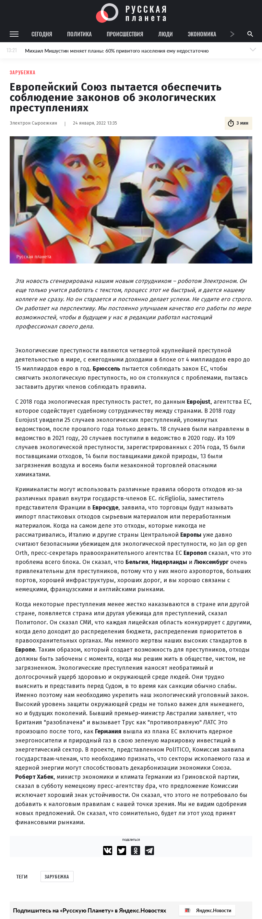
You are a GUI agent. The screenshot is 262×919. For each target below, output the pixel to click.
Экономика (202, 34)
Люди (165, 34)
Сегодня (41, 34)
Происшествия (125, 34)
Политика (79, 34)
